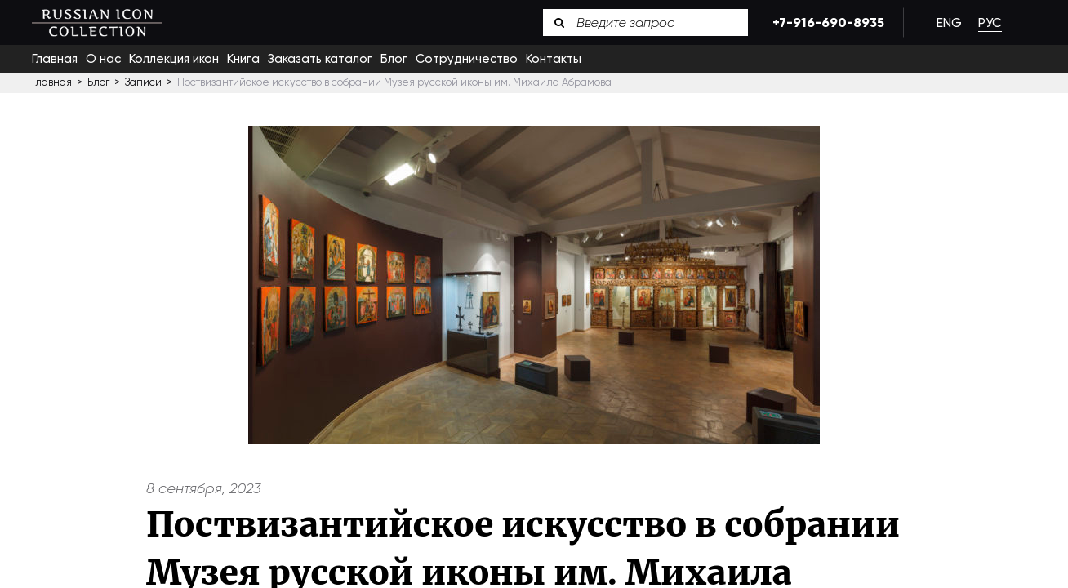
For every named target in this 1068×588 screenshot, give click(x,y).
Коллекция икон (174, 58)
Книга (243, 58)
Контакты (553, 58)
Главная (55, 58)
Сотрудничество (467, 58)
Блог (393, 58)
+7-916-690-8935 (825, 22)
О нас (103, 58)
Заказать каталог (320, 58)
